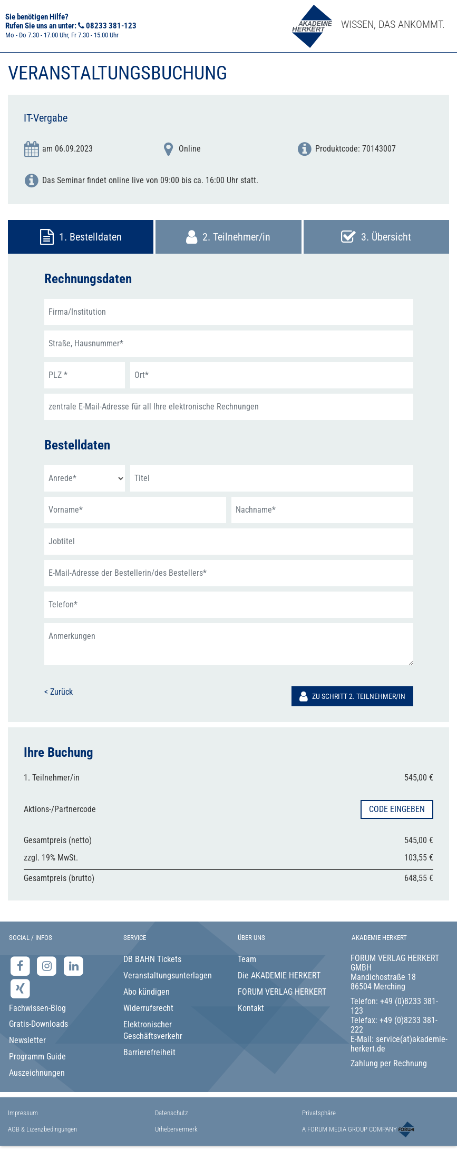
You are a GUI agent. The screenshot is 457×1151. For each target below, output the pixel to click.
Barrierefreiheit (149, 1052)
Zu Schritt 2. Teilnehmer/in (352, 696)
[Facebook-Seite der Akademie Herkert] (21, 966)
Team (247, 959)
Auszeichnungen (37, 1073)
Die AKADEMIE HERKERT (279, 975)
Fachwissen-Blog (37, 1008)
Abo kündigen (146, 992)
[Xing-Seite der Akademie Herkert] (20, 988)
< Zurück (58, 692)
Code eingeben (397, 809)
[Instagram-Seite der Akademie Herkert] (48, 966)
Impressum (23, 1113)
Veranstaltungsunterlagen (167, 975)
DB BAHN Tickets (152, 959)
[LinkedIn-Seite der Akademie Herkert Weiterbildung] (73, 966)
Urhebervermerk (176, 1129)
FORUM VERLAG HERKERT (282, 992)
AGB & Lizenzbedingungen (42, 1129)
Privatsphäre (319, 1113)
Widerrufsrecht (148, 1008)
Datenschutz (171, 1113)
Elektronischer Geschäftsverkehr (152, 1030)
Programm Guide (37, 1057)
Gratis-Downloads (38, 1024)
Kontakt (251, 1008)
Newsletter (27, 1040)
